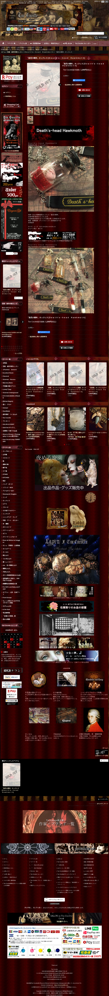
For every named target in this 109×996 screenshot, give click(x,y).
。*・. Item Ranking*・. (37, 868)
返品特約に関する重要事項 (73, 85)
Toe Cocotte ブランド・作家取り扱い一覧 (41, 881)
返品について (88, 886)
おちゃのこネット (102, 803)
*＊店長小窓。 (61, 865)
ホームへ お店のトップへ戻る (101, 751)
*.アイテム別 (34, 858)
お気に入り (7, 871)
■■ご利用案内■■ (88, 861)
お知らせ (59, 858)
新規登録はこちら (87, 37)
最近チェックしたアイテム (38, 885)
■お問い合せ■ (88, 868)
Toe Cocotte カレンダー (37, 874)
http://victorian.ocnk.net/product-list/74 (41, 247)
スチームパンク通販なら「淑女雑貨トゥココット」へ (68, 883)
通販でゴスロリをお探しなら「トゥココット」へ (68, 878)
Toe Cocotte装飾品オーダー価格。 (66, 871)
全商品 (5, 363)
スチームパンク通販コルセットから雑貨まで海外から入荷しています (68, 891)
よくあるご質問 (88, 871)
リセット (19, 297)
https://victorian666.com (61, 985)
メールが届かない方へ (90, 877)
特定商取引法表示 (89, 858)
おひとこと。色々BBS (63, 868)
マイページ (7, 865)
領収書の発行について (90, 883)
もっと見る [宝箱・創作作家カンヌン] (18, 353)
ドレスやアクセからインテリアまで (67, 887)
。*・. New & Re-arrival (37, 865)
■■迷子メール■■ (88, 874)
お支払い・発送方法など (10, 877)
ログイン (76, 37)
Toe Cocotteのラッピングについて (66, 874)
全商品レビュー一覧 (36, 877)
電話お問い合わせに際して (91, 880)
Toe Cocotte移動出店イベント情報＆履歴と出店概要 (15, 884)
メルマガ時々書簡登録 (10, 880)
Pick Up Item (34, 871)
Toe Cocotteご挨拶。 (63, 861)
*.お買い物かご (8, 874)
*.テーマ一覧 (34, 861)
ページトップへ (104, 799)
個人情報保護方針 (89, 865)
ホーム (5, 858)
